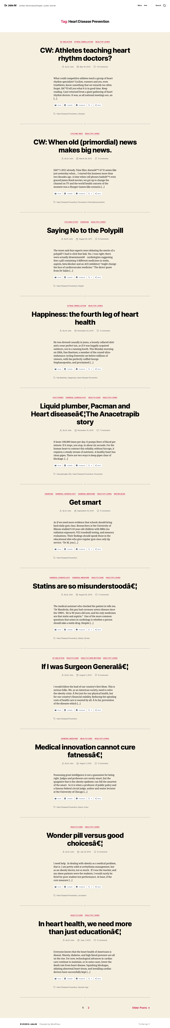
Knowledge (119, 493)
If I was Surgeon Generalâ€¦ (84, 665)
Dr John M (10, 5)
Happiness (72, 377)
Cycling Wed (76, 133)
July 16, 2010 (85, 850)
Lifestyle (81, 114)
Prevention (82, 202)
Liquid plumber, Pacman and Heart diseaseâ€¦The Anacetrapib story (85, 413)
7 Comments (105, 429)
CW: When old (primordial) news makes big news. (85, 146)
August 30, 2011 (85, 238)
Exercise (85, 222)
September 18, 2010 (85, 510)
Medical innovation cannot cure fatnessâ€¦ (85, 749)
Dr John (71, 67)
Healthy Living (102, 42)
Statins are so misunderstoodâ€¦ (85, 584)
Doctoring (58, 397)
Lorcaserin (82, 893)
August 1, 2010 (86, 762)
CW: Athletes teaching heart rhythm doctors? (85, 54)
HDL (70, 473)
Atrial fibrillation (83, 42)
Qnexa (80, 805)
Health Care (94, 397)
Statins (80, 637)
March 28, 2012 (85, 158)
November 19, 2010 (85, 429)
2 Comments (105, 330)
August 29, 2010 (85, 593)
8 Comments (103, 238)
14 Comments (102, 67)
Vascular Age (83, 985)
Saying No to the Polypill (85, 230)
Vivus (86, 805)
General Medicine (86, 493)
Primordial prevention (96, 202)
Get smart (85, 501)
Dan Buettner (62, 377)
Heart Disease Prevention (67, 114)
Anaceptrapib (62, 473)
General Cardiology (76, 397)
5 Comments (103, 158)
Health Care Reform (91, 657)
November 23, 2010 (86, 330)
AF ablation (66, 42)
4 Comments (105, 510)
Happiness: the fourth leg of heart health (85, 317)
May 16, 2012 (85, 67)
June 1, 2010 (85, 938)
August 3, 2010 (85, 674)
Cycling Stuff (71, 222)
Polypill (81, 285)
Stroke (87, 637)
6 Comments (103, 674)
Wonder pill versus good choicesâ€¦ (85, 837)
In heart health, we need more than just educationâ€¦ (85, 925)
